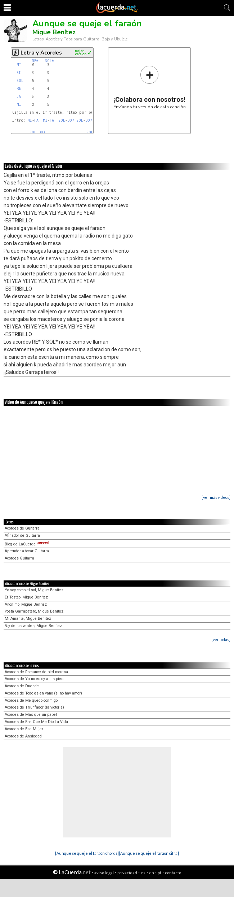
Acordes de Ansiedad (23, 736)
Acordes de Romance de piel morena (36, 672)
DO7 (70, 120)
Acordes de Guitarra (22, 528)
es (143, 872)
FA (36, 120)
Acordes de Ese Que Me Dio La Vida (36, 721)
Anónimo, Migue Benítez (26, 604)
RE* (35, 60)
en (151, 872)
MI (19, 64)
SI (19, 72)
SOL (20, 80)
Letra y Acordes (41, 52)
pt (159, 872)
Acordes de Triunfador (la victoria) (34, 707)
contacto (173, 872)
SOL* (49, 60)
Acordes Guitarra (19, 558)
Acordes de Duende (22, 686)
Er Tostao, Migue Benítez (26, 597)
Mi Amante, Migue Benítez (28, 618)
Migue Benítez (54, 32)
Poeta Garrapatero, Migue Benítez (34, 611)
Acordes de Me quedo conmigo (31, 700)
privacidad (127, 872)
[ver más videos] (216, 497)
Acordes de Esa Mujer (24, 729)
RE (19, 88)
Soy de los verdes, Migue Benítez (33, 625)
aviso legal (104, 872)
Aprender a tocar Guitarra (27, 551)
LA (19, 96)
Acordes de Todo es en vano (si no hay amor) (43, 693)
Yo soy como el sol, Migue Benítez (34, 590)
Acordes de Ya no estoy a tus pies (34, 678)
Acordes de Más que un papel (31, 714)
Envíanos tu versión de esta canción (149, 87)
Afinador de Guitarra (22, 535)
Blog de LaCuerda (27, 544)
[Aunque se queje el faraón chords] (87, 853)
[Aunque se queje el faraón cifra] (149, 853)
